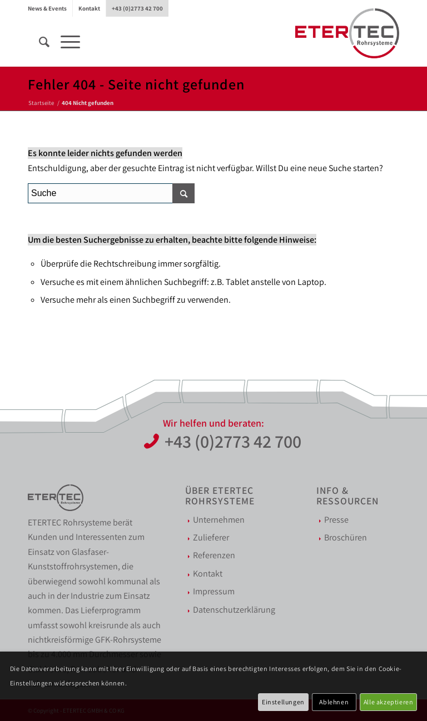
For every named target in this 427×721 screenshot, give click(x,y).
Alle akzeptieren (389, 702)
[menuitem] (50, 8)
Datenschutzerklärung (234, 609)
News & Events (47, 8)
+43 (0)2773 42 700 (137, 8)
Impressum (214, 591)
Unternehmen (219, 519)
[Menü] (64, 42)
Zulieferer (211, 537)
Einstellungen (283, 702)
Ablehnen (334, 702)
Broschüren (345, 537)
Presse (336, 519)
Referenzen (214, 555)
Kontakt (89, 8)
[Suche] (38, 42)
